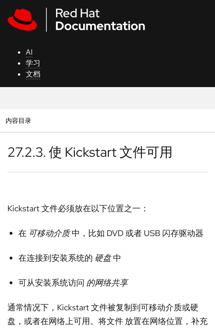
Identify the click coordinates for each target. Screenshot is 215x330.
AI (29, 52)
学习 (33, 63)
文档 (33, 74)
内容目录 (18, 120)
